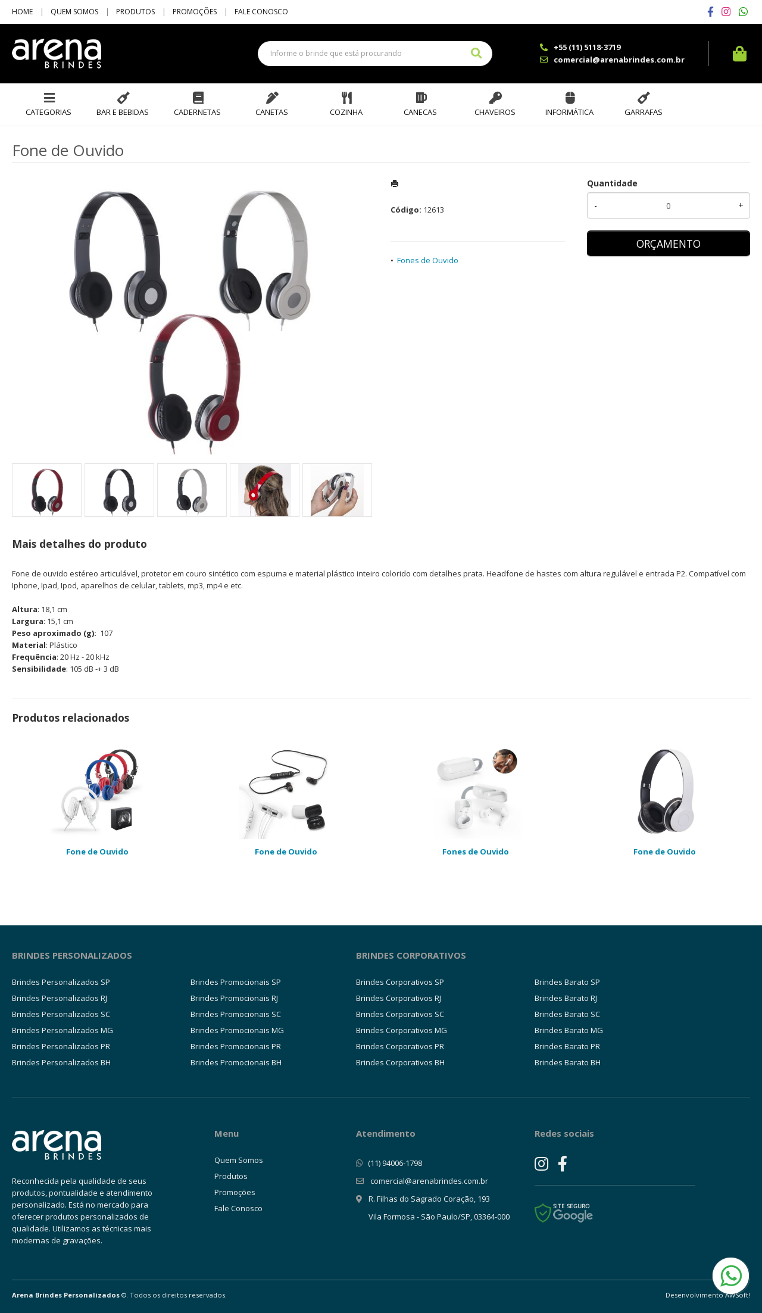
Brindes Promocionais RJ (234, 998)
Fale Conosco (261, 12)
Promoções (195, 12)
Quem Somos (74, 12)
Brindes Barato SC (567, 1014)
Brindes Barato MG (569, 1030)
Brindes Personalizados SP (61, 982)
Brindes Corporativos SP (400, 982)
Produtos (135, 12)
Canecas (420, 112)
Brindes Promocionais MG (237, 1030)
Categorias (48, 112)
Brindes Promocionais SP (235, 982)
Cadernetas (197, 112)
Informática (569, 112)
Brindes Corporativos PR (400, 1046)
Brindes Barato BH (568, 1062)
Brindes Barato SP (567, 982)
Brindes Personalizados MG (62, 1030)
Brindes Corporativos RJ (398, 998)
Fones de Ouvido (427, 260)
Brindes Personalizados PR (61, 1046)
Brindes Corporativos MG (401, 1030)
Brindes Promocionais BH (236, 1062)
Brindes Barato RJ (566, 998)
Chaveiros (495, 112)
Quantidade (612, 183)
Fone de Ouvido (97, 851)
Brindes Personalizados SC (61, 1014)
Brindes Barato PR (567, 1046)
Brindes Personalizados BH (61, 1062)
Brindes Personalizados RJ (59, 998)
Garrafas (643, 112)
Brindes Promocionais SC (235, 1014)
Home (22, 12)
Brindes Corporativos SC (400, 1014)
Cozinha (346, 112)
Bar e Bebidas (122, 112)
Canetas (271, 112)
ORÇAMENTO (668, 243)
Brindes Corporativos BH (400, 1062)
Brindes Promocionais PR (235, 1046)
